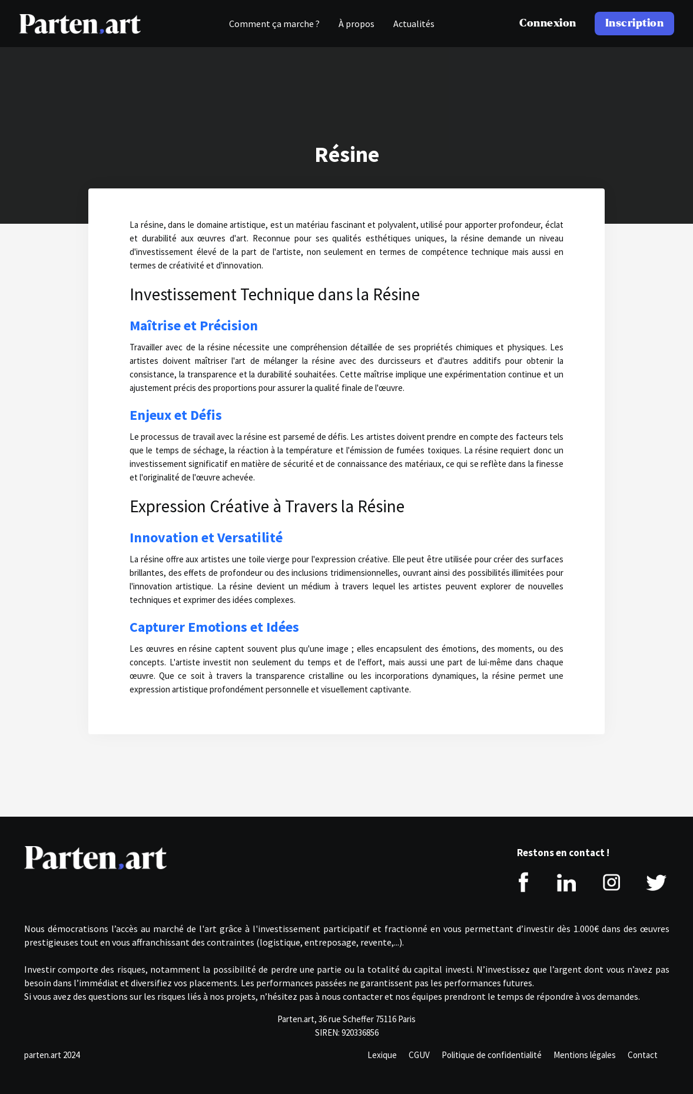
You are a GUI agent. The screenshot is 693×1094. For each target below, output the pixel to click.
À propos (356, 23)
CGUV (419, 1054)
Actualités (414, 23)
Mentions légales (584, 1054)
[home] (80, 23)
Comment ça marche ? (274, 23)
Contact (643, 1054)
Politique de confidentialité (492, 1054)
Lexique (382, 1054)
